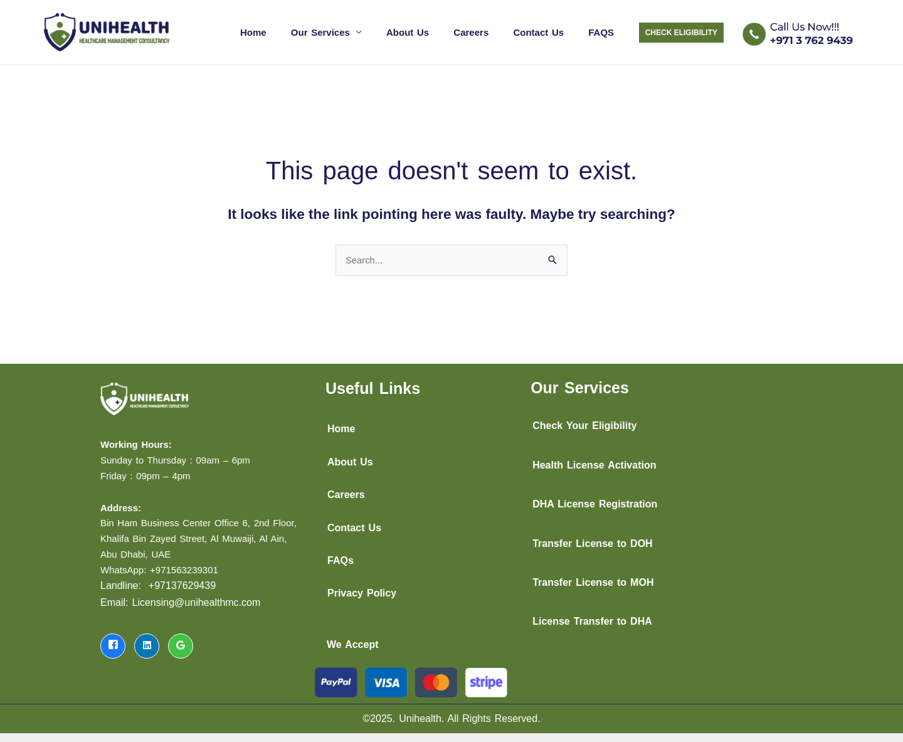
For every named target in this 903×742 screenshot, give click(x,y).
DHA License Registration (594, 500)
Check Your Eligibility (584, 422)
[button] (681, 31)
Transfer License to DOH (592, 539)
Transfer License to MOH (592, 578)
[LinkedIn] (146, 642)
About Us (427, 29)
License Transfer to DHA (592, 618)
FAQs (340, 556)
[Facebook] (112, 642)
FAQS (604, 29)
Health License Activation (594, 461)
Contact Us (547, 29)
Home (285, 29)
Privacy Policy (361, 590)
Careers (485, 29)
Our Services (346, 29)
